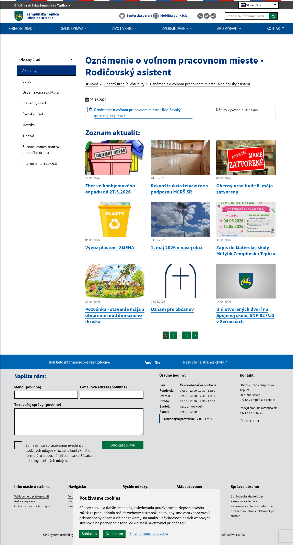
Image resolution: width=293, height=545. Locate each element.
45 (186, 335)
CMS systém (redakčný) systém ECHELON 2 (72, 535)
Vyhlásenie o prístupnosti (31, 496)
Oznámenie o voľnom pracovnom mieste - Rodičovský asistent (200, 83)
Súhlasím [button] (89, 533)
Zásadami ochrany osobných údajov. (61, 458)
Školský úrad (32, 114)
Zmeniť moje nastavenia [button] (148, 533)
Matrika (28, 124)
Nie (158, 362)
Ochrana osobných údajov (32, 506)
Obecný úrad (29, 59)
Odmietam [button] (114, 533)
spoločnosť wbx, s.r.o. (230, 535)
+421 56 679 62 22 (251, 413)
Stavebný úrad (34, 103)
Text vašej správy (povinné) (37, 404)
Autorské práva (24, 501)
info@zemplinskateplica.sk (258, 408)
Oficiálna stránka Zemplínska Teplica (42, 5)
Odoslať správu (122, 445)
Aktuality (29, 70)
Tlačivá (28, 135)
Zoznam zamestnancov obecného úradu (41, 149)
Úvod (91, 83)
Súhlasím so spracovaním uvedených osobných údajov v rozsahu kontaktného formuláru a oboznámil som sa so (61, 453)
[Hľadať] (273, 16)
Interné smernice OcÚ (39, 163)
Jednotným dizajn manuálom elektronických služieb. (253, 511)
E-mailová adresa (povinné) (103, 387)
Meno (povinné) (27, 387)
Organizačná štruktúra (40, 92)
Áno (149, 362)
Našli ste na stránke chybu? (205, 362)
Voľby (27, 81)
